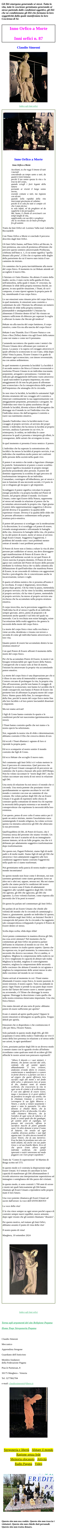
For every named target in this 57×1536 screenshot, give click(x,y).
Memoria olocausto (22, 1459)
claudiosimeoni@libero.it (21, 1383)
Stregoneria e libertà (16, 1449)
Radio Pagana (23, 1464)
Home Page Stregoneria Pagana (19, 1328)
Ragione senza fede (28, 1454)
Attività (42, 1459)
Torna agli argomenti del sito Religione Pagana (27, 1322)
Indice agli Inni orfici (28, 106)
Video (38, 1464)
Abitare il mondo (42, 1449)
